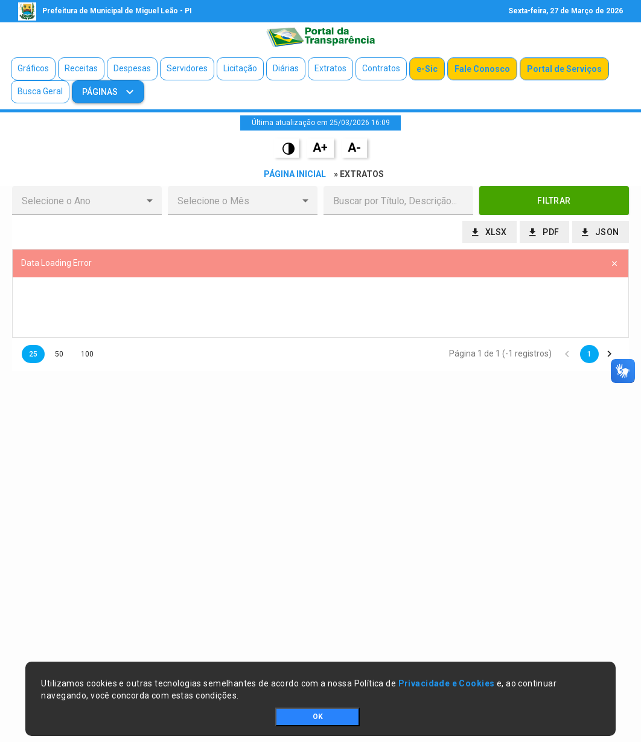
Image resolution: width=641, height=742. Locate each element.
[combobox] (77, 200)
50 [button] (59, 354)
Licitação (240, 68)
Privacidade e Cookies (446, 683)
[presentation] (320, 307)
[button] (149, 200)
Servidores (187, 68)
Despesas (132, 68)
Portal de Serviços (564, 69)
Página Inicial (295, 174)
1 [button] (589, 354)
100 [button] (87, 354)
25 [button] (33, 354)
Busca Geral (40, 91)
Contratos (381, 68)
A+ (320, 147)
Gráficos (33, 68)
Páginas (101, 92)
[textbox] (398, 200)
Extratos (330, 68)
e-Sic (427, 69)
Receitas (81, 68)
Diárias (286, 68)
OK (318, 716)
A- (354, 147)
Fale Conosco (482, 69)
